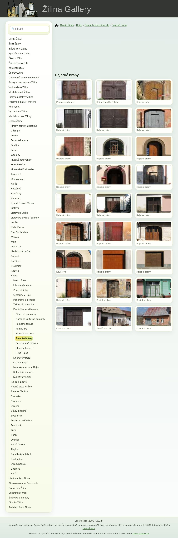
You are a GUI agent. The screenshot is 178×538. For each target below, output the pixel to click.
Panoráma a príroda (24, 299)
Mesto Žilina (15, 39)
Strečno (15, 406)
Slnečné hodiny (19, 232)
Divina (14, 135)
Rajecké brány (24, 338)
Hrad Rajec (22, 353)
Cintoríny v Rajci (22, 295)
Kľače (14, 183)
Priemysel (14, 106)
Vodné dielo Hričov (21, 386)
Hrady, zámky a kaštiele (24, 125)
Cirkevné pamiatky (26, 314)
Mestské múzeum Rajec (26, 367)
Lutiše (14, 222)
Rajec (14, 275)
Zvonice (15, 439)
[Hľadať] (29, 29)
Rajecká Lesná (19, 381)
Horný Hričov (18, 164)
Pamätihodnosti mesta (25, 309)
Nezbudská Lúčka (20, 251)
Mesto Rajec (20, 280)
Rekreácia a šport (22, 372)
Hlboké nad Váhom (21, 159)
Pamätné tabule (24, 323)
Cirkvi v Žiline (16, 502)
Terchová (16, 425)
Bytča (14, 473)
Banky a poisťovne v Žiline (23, 82)
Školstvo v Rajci (22, 377)
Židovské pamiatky (23, 304)
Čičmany (15, 130)
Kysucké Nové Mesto (22, 203)
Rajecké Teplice (19, 391)
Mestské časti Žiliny (19, 92)
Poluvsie (15, 256)
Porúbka (15, 261)
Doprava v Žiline (18, 488)
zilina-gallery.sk (140, 533)
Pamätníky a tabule (21, 454)
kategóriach (89, 528)
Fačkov (15, 150)
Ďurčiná (15, 145)
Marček (15, 237)
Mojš (13, 242)
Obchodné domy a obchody (24, 77)
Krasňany (16, 193)
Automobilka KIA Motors (22, 101)
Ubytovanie (17, 179)
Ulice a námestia (22, 285)
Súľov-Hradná (18, 410)
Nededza (16, 246)
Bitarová (15, 468)
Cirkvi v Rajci (20, 362)
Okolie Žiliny (15, 121)
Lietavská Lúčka (19, 212)
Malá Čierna (17, 227)
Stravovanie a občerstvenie (23, 483)
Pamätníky (21, 328)
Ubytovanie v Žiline (19, 478)
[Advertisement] (114, 47)
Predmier (16, 266)
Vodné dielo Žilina (18, 87)
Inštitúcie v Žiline (18, 48)
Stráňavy (16, 401)
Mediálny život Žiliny (20, 116)
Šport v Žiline (16, 72)
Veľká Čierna (18, 444)
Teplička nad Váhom (22, 420)
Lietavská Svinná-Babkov (25, 217)
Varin (14, 434)
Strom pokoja (18, 464)
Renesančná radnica (27, 343)
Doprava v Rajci (21, 357)
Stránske (16, 396)
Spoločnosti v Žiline (19, 53)
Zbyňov (15, 449)
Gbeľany (15, 155)
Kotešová (16, 188)
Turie (13, 430)
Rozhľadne (17, 459)
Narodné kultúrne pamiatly (30, 319)
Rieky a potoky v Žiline (21, 97)
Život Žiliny (15, 44)
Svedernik (16, 415)
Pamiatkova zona (25, 333)
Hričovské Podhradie (22, 169)
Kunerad (15, 198)
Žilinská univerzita (18, 63)
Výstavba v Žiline (18, 111)
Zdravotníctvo (16, 68)
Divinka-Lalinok (19, 140)
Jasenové (16, 174)
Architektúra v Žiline (20, 507)
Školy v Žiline (16, 58)
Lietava (15, 208)
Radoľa (15, 270)
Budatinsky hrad (18, 492)
